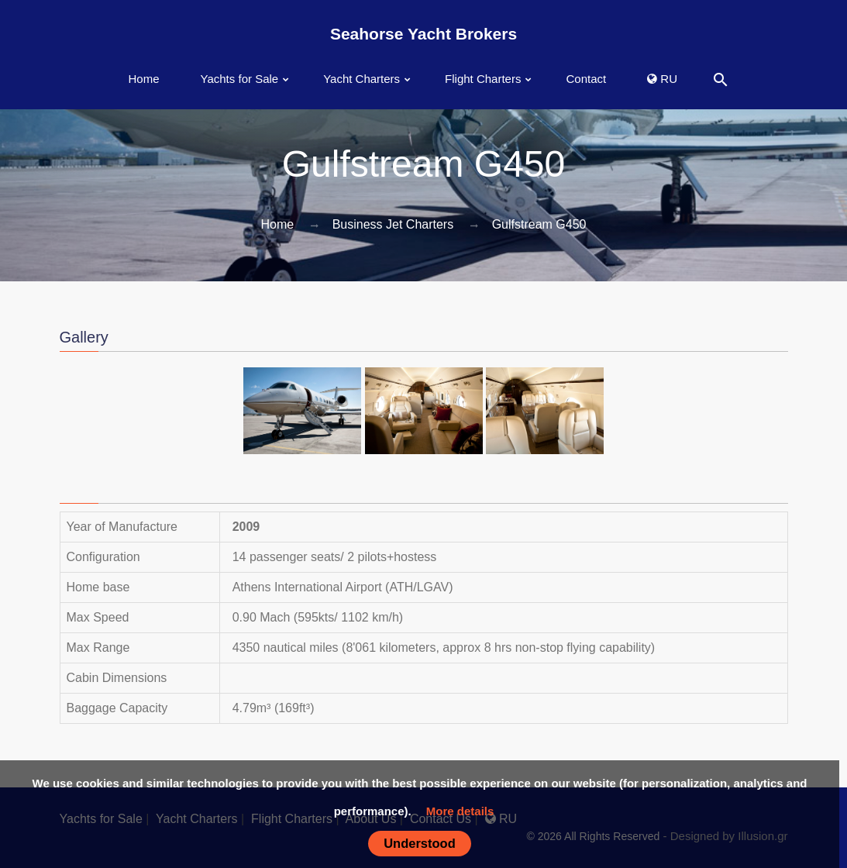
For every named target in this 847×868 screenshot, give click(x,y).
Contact (586, 78)
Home (144, 78)
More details (460, 811)
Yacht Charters (361, 78)
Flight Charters (483, 78)
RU (662, 78)
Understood (420, 843)
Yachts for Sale (240, 78)
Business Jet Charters (393, 224)
